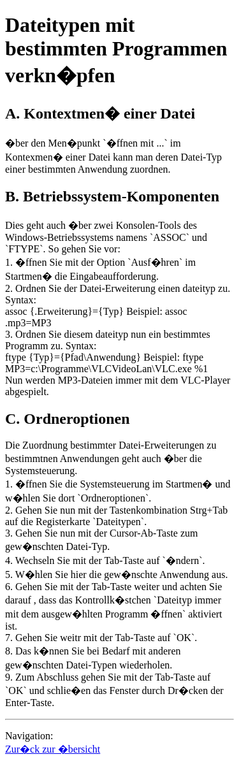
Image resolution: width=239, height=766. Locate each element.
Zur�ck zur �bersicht (52, 749)
